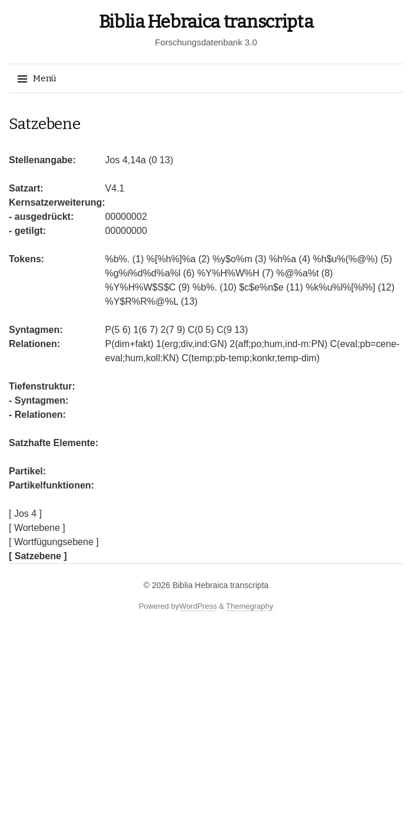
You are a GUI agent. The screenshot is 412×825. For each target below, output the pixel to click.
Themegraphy (249, 606)
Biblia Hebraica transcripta (206, 21)
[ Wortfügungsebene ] (54, 542)
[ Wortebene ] (37, 528)
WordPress (198, 606)
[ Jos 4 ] (25, 514)
